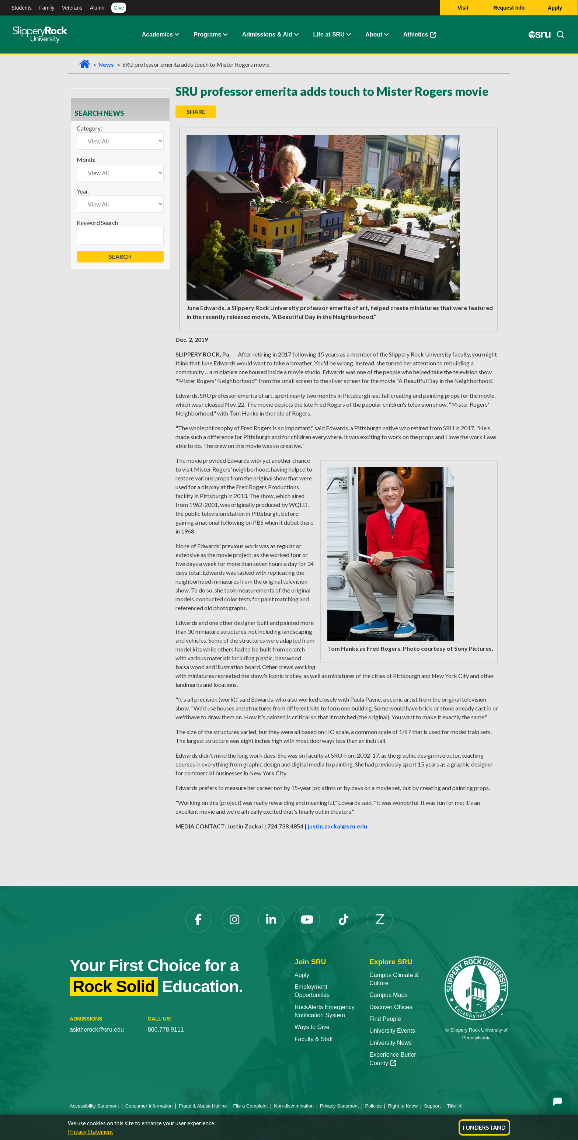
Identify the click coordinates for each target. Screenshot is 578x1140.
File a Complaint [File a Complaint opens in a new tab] (250, 1106)
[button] (176, 35)
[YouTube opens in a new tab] (307, 919)
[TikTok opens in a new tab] (343, 919)
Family (46, 8)
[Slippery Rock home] (40, 35)
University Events (392, 1031)
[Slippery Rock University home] (476, 987)
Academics (157, 35)
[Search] (557, 35)
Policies (373, 1106)
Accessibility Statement (94, 1106)
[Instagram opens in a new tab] (234, 919)
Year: (83, 191)
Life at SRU (328, 35)
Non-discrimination (294, 1106)
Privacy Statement (90, 1131)
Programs (208, 35)
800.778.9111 (166, 1029)
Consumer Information (149, 1106)
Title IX (454, 1106)
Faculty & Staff (314, 1039)
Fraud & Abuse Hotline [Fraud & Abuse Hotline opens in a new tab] (203, 1106)
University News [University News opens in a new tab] (390, 1043)
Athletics (423, 37)
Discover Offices (390, 1007)
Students (21, 8)
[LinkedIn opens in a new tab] (271, 919)
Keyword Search (97, 222)
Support (432, 1106)
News (106, 64)
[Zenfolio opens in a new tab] (380, 919)
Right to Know (403, 1106)
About (373, 35)
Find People (385, 1019)
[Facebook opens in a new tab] (198, 919)
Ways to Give (312, 1027)
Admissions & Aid (267, 35)
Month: (86, 159)
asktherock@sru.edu (97, 1029)
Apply (302, 975)
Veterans (72, 8)
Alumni (98, 8)
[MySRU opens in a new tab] (540, 35)
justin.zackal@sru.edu (337, 826)
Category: (89, 128)
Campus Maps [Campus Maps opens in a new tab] (388, 995)
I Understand (484, 1127)
